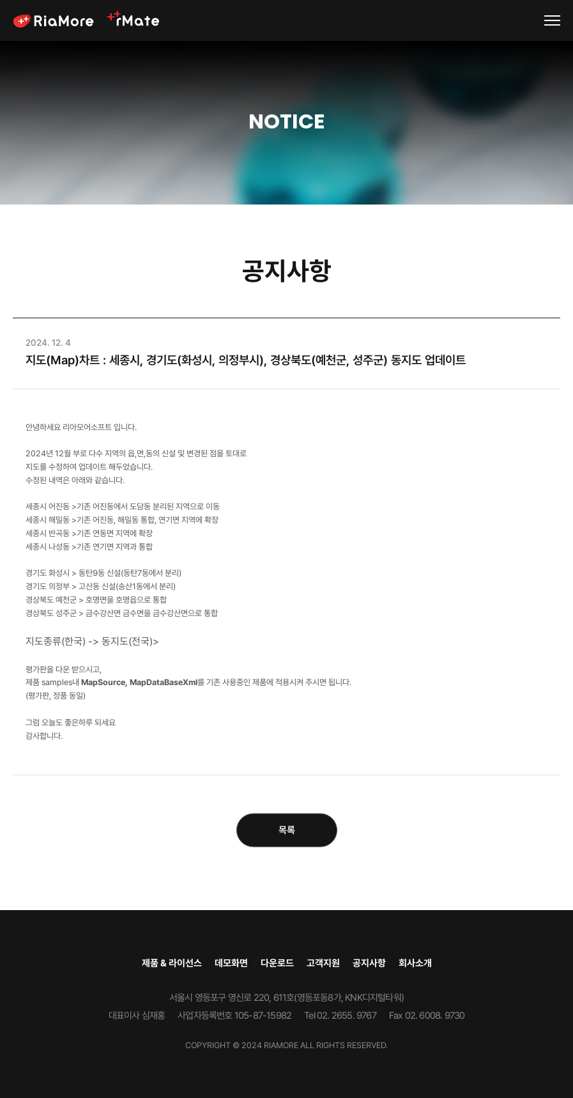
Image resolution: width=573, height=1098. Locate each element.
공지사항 (369, 963)
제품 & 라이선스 (172, 963)
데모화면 (231, 963)
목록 (287, 830)
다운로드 (277, 963)
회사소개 (415, 963)
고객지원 (323, 963)
